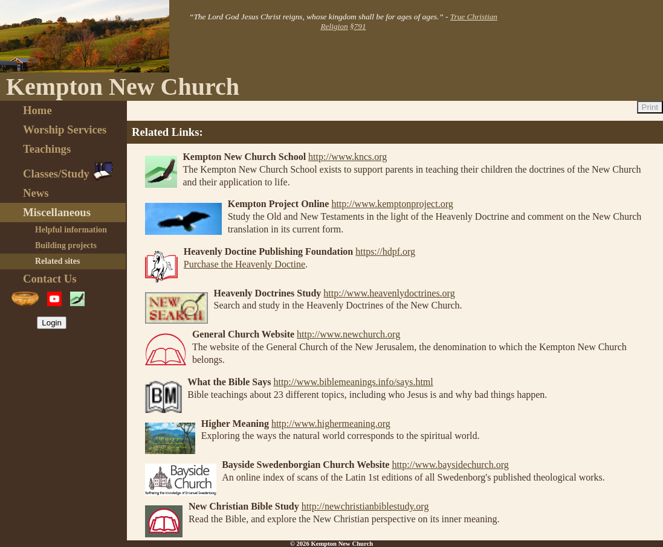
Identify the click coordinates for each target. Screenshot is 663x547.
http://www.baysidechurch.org (450, 464)
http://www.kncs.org (347, 157)
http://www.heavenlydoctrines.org (388, 293)
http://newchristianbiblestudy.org (365, 506)
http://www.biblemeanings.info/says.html (353, 382)
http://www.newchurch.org (348, 334)
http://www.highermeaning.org (330, 423)
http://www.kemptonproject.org (392, 204)
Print (650, 107)
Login (52, 322)
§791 (358, 26)
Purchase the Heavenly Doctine (244, 264)
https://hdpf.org (385, 251)
